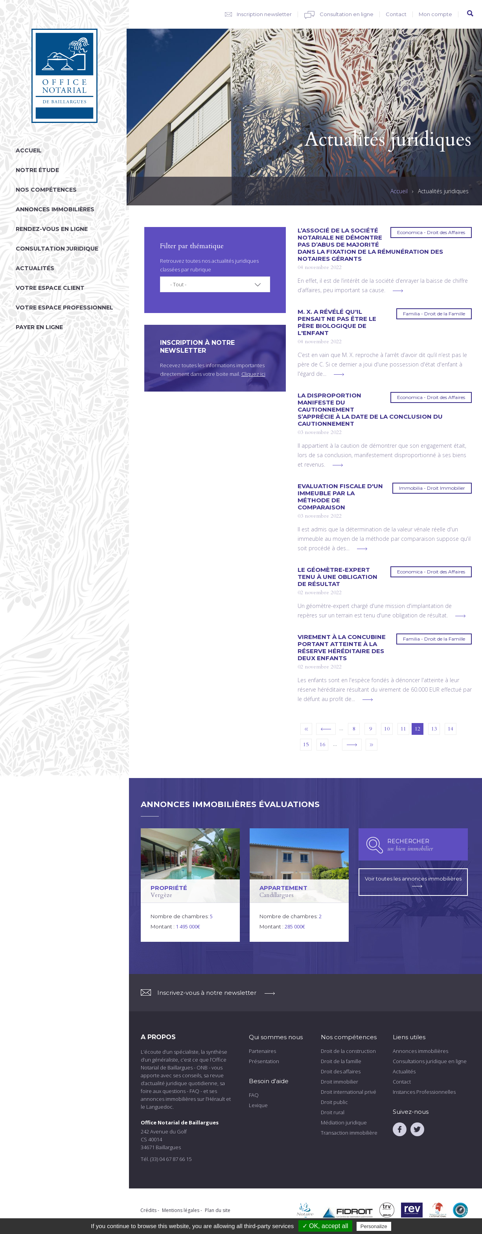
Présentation (264, 1061)
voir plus (398, 290)
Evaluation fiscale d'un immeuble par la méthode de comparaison (340, 497)
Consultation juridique (57, 248)
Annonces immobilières (55, 209)
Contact (396, 14)
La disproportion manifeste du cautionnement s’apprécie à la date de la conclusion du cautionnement (370, 409)
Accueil (29, 150)
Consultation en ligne (346, 14)
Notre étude (37, 170)
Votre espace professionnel (64, 307)
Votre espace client (50, 287)
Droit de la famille (341, 1061)
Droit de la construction (348, 1051)
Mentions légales (180, 1210)
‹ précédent (326, 729)
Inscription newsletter (264, 14)
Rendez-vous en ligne (52, 229)
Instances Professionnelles (424, 1092)
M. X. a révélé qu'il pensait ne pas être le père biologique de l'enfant (337, 322)
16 (322, 744)
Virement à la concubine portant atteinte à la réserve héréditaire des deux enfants (342, 647)
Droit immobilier (339, 1081)
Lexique (258, 1105)
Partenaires (262, 1051)
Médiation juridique (344, 1122)
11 (403, 728)
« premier (306, 729)
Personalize (374, 1226)
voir (190, 885)
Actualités (35, 268)
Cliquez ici (253, 373)
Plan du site (217, 1210)
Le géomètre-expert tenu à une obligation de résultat (337, 577)
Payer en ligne (39, 327)
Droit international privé (348, 1092)
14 (450, 728)
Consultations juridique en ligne (430, 1061)
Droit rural (332, 1112)
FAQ (254, 1095)
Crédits (148, 1210)
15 (306, 744)
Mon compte (435, 14)
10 (387, 728)
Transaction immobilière (349, 1133)
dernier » (371, 745)
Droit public (334, 1102)
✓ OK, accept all (325, 1226)
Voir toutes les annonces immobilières (413, 881)
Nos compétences (46, 189)
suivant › (352, 745)
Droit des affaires (341, 1071)
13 (434, 728)
